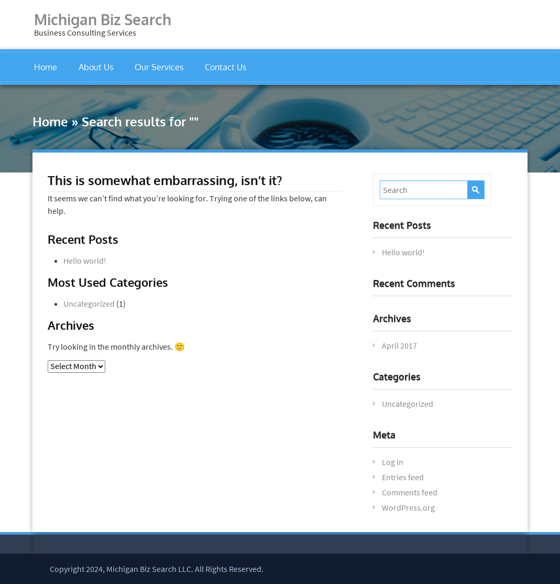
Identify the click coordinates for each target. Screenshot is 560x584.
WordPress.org (408, 507)
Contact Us (225, 67)
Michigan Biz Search (102, 19)
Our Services (159, 67)
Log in (392, 462)
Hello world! (84, 260)
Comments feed (409, 492)
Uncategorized (89, 303)
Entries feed (403, 477)
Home (45, 67)
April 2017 (399, 345)
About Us (96, 67)
